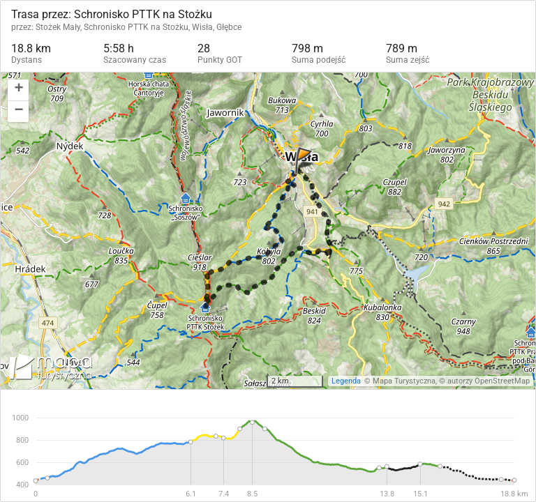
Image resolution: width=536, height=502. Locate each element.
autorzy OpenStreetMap (488, 381)
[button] (18, 90)
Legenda (346, 381)
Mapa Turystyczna (404, 381)
